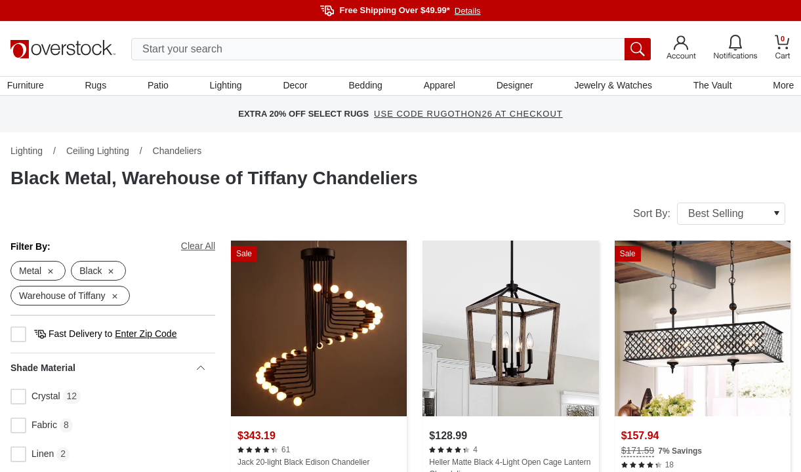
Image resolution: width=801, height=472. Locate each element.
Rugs (99, 87)
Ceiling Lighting (97, 154)
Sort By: (709, 217)
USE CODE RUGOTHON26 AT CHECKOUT (468, 118)
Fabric (33, 429)
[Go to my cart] (783, 49)
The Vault (709, 87)
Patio (160, 87)
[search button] (638, 49)
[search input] (391, 49)
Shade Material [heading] (107, 371)
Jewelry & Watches (611, 87)
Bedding (365, 87)
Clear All (198, 249)
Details (468, 11)
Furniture (28, 87)
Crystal (35, 400)
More (780, 87)
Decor (295, 87)
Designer (513, 87)
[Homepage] (62, 49)
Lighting (227, 87)
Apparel (439, 87)
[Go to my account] (681, 49)
